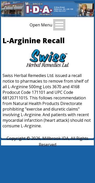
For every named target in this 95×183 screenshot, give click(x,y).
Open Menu (41, 25)
